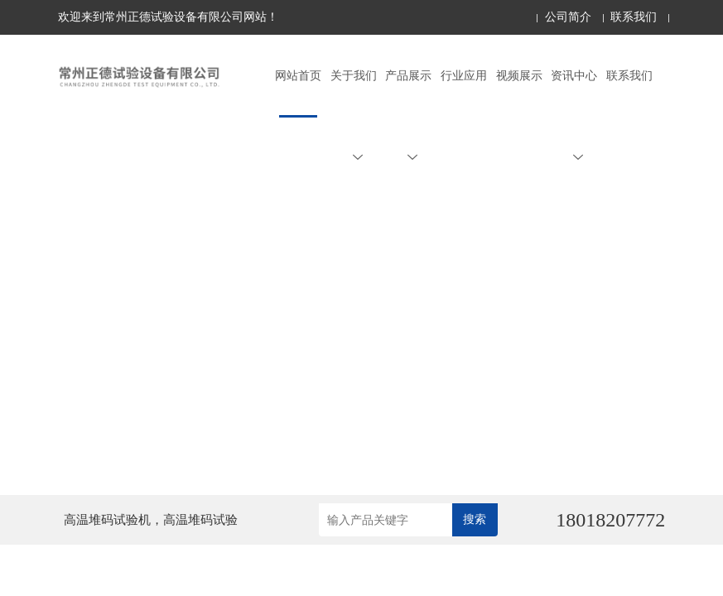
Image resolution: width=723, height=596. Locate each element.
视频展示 (519, 76)
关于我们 (353, 116)
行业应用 (464, 76)
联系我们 (633, 17)
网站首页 (298, 76)
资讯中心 (574, 116)
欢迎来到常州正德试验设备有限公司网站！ (168, 17)
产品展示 (408, 116)
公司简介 (568, 17)
